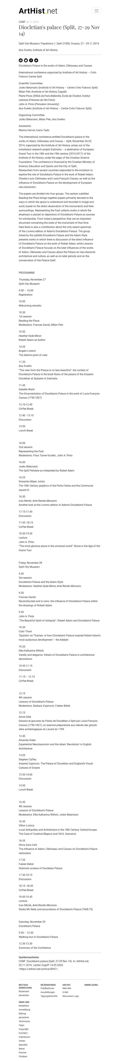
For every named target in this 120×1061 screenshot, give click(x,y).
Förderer (23, 1056)
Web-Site (66, 988)
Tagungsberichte (49, 996)
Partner (22, 1052)
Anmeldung (91, 985)
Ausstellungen (48, 992)
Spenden (23, 1044)
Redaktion (24, 1005)
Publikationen (47, 988)
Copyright (24, 1029)
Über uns (24, 1002)
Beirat (22, 1048)
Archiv (66, 985)
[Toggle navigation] (96, 10)
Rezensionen (48, 985)
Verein (22, 1041)
